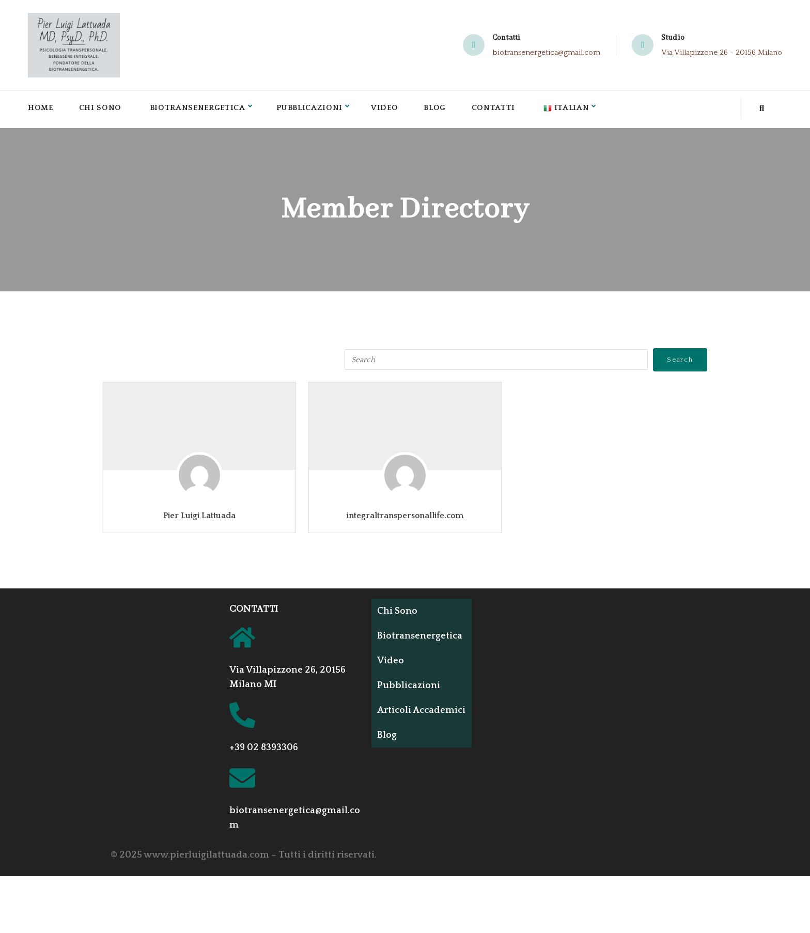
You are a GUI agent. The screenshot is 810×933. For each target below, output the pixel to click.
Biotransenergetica (200, 109)
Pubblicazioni (314, 109)
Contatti (500, 109)
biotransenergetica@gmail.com (546, 52)
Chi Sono (101, 109)
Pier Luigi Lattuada (199, 515)
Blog (441, 109)
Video (390, 109)
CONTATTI (253, 609)
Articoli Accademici (405, 715)
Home (41, 109)
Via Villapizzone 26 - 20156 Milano (721, 52)
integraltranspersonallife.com (405, 515)
